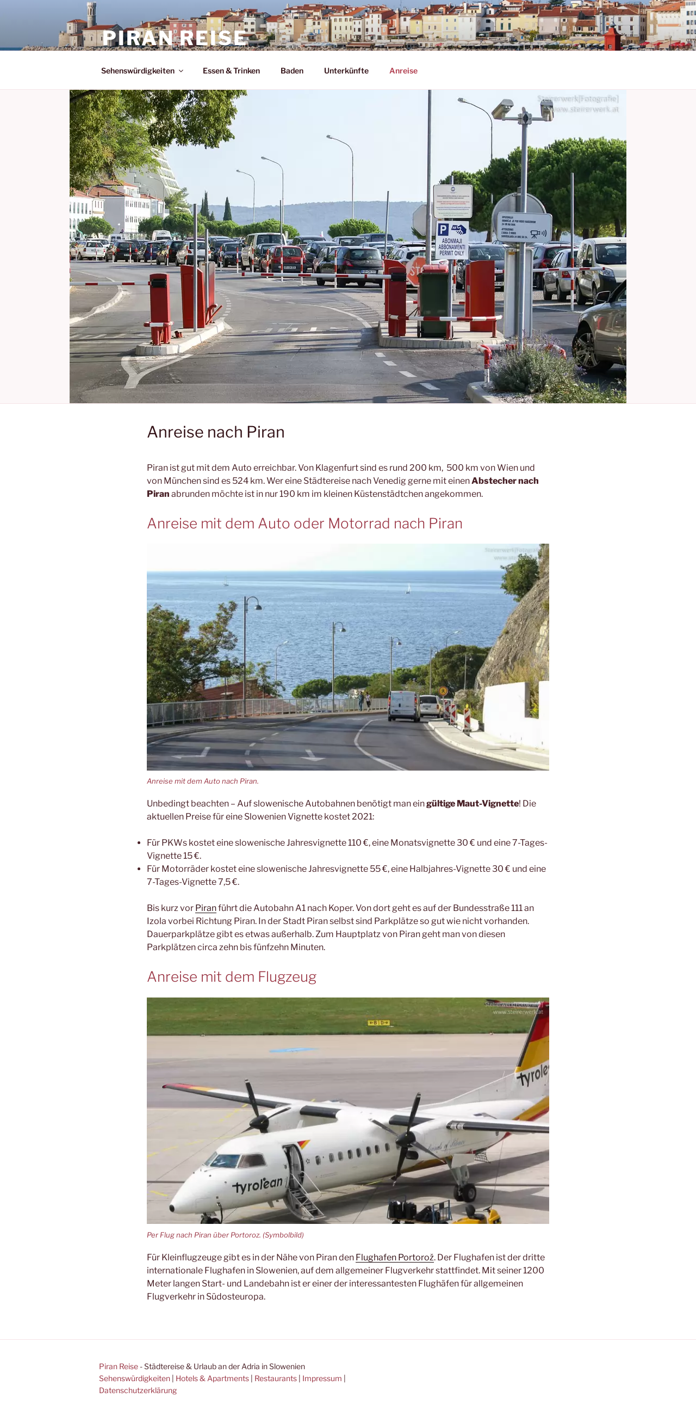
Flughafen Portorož (395, 1257)
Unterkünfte (346, 70)
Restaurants (275, 1378)
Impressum (322, 1378)
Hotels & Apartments (212, 1378)
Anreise (403, 70)
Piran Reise (175, 38)
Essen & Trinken (231, 70)
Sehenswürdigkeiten (143, 70)
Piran (205, 908)
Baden (292, 70)
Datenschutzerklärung (138, 1390)
